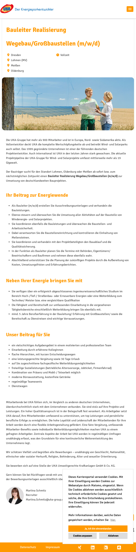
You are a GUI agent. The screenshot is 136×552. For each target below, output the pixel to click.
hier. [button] (113, 520)
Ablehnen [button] (113, 535)
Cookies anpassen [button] (82, 535)
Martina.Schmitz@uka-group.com (46, 499)
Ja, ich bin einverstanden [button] (97, 528)
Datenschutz (28, 547)
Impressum (53, 547)
